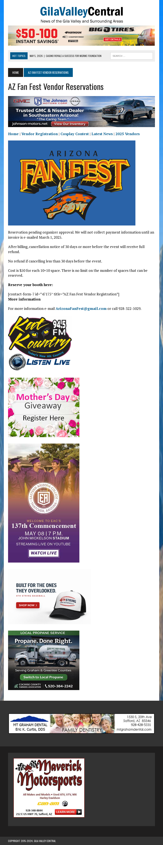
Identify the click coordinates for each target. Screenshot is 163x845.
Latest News (102, 133)
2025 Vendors (127, 133)
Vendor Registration (39, 133)
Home (13, 133)
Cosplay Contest (74, 133)
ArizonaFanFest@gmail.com (81, 308)
